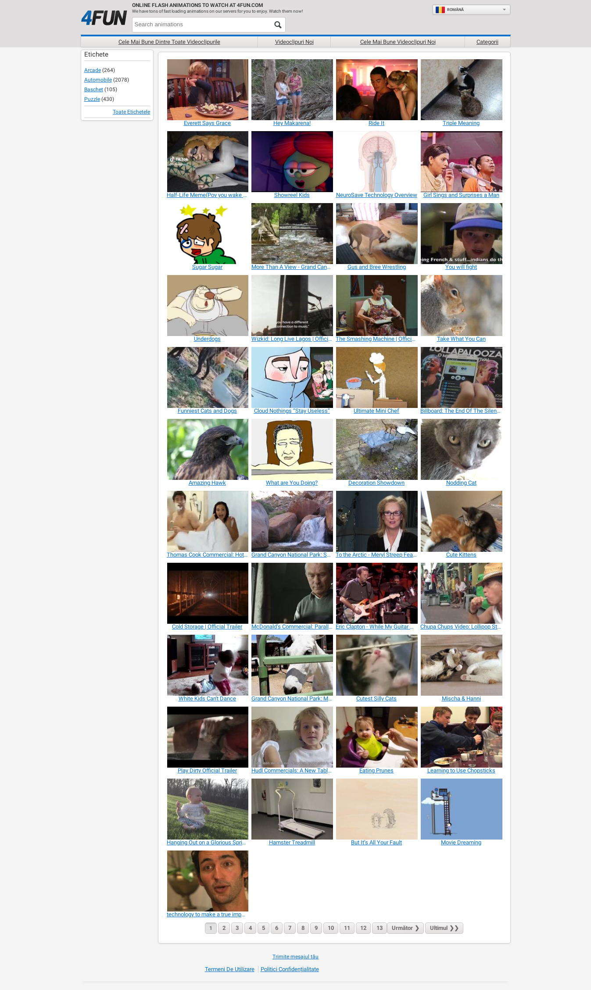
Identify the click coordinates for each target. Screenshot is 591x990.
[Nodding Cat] (460, 449)
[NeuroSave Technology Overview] (376, 161)
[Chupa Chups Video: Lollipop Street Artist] (460, 593)
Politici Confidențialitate (290, 969)
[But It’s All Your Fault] (376, 809)
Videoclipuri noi (294, 42)
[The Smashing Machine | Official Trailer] (376, 305)
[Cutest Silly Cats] (376, 665)
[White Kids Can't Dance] (207, 665)
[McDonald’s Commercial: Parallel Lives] (292, 593)
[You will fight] (460, 233)
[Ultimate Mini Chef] (376, 377)
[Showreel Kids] (292, 161)
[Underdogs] (207, 305)
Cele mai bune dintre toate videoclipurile (169, 42)
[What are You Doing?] (292, 449)
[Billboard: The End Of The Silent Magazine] (460, 377)
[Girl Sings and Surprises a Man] (460, 161)
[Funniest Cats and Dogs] (207, 377)
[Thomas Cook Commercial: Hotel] (207, 521)
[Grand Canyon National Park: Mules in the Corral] (292, 665)
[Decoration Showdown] (376, 449)
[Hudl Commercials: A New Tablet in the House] (292, 737)
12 (363, 928)
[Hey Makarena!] (292, 89)
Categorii (487, 42)
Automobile (98, 80)
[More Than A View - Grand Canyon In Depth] (292, 233)
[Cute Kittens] (460, 521)
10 (331, 928)
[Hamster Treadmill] (292, 809)
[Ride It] (376, 89)
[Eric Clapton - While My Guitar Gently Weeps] (376, 593)
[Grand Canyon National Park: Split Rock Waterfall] (292, 521)
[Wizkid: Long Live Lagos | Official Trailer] (292, 305)
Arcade (92, 70)
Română (449, 9)
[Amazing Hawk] (207, 449)
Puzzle (92, 99)
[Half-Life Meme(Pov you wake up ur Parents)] (207, 161)
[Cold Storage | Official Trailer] (207, 593)
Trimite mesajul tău (295, 957)
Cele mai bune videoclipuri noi (398, 42)
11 (347, 928)
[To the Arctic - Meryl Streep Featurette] (376, 521)
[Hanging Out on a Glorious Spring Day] (207, 809)
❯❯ (444, 928)
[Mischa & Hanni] (460, 665)
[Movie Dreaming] (460, 809)
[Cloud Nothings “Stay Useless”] (292, 377)
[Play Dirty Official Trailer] (207, 737)
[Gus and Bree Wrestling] (376, 233)
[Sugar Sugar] (207, 233)
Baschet (93, 89)
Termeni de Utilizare (229, 969)
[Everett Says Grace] (207, 89)
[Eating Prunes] (376, 737)
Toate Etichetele (131, 112)
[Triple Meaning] (460, 89)
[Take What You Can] (460, 305)
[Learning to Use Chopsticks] (460, 737)
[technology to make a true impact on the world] (207, 881)
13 (379, 928)
